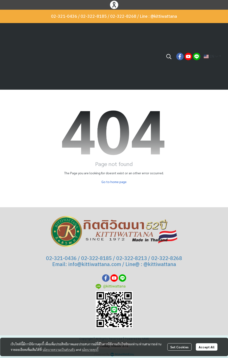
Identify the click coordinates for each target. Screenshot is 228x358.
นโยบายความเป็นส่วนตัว (59, 349)
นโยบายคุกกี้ (90, 349)
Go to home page (114, 182)
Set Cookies (179, 347)
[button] (169, 56)
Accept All (206, 347)
